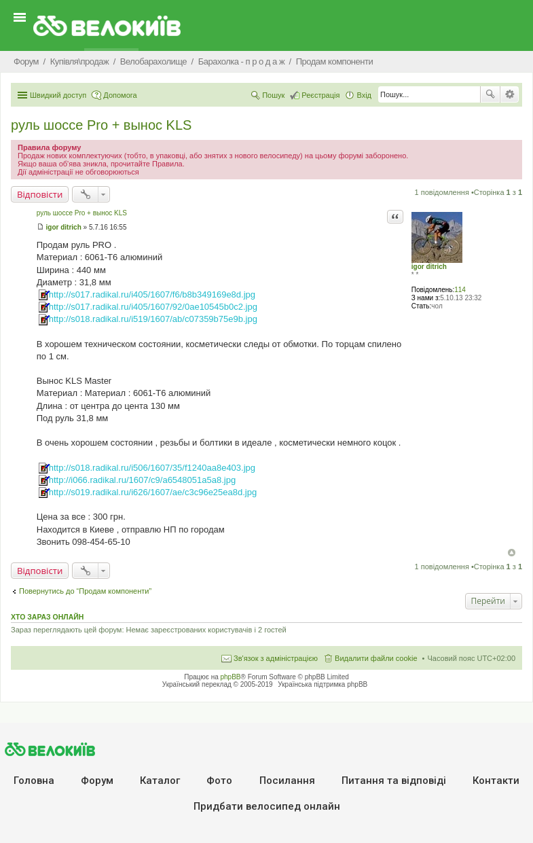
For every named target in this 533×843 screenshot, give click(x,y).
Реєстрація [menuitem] (320, 95)
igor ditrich (429, 266)
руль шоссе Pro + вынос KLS (101, 125)
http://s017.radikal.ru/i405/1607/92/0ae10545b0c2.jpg (153, 307)
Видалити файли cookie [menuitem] (376, 658)
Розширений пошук (509, 94)
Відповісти (39, 194)
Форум (97, 780)
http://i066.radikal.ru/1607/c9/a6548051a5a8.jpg (142, 480)
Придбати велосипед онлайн (267, 806)
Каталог (160, 780)
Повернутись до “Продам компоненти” (85, 591)
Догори (511, 552)
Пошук (490, 94)
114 (460, 289)
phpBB (231, 677)
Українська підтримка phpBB (322, 684)
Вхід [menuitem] (363, 95)
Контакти (496, 780)
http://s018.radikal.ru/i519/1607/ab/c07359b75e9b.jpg (153, 319)
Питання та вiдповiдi (394, 780)
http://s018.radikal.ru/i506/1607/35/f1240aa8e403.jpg (152, 468)
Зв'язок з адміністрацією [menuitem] (276, 658)
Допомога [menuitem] (119, 95)
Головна (34, 780)
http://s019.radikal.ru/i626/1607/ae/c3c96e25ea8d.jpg (153, 492)
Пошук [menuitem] (273, 95)
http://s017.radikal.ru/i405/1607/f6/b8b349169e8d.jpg (152, 294)
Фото (219, 780)
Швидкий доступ (58, 95)
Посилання (287, 780)
